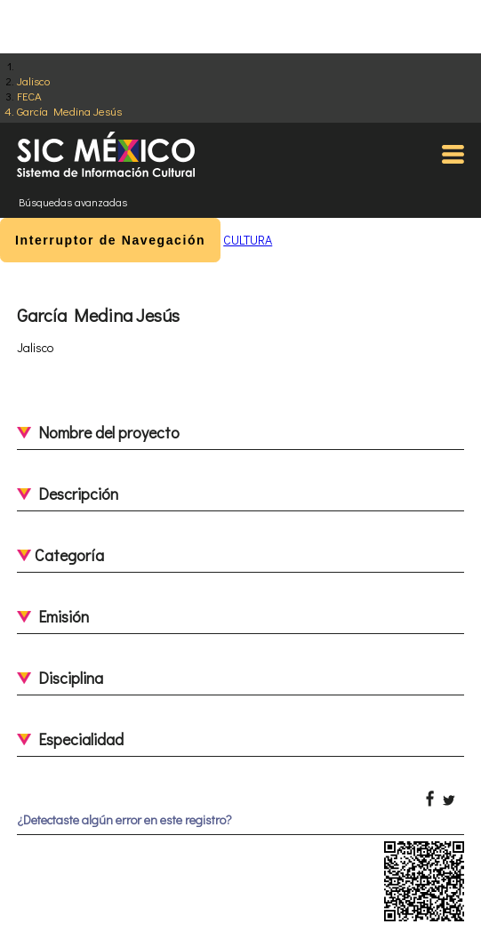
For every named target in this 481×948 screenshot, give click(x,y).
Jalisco (33, 80)
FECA (29, 95)
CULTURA (247, 239)
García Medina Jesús (69, 110)
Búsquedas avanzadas (73, 202)
